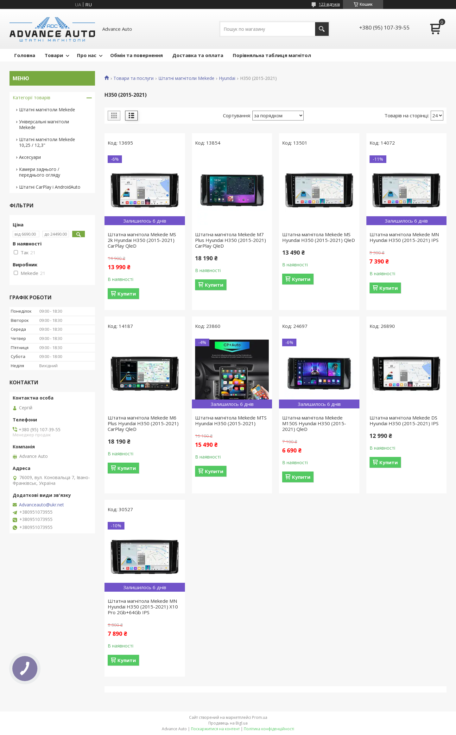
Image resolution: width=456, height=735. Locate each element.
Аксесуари (30, 157)
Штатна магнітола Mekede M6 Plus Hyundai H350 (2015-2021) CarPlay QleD (143, 423)
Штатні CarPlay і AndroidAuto (49, 187)
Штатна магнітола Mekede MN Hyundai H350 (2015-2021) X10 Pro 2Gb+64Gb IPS (143, 606)
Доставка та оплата (197, 55)
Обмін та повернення (136, 55)
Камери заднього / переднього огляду (39, 172)
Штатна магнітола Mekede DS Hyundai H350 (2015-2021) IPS (404, 420)
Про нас (86, 55)
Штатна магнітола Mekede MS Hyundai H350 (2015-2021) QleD (318, 237)
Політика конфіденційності (269, 729)
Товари (54, 55)
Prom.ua (259, 717)
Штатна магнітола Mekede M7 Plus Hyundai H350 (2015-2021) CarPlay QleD (230, 240)
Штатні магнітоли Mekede (186, 78)
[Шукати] (322, 29)
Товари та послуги (133, 78)
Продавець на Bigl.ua (228, 723)
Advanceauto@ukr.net (41, 505)
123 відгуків (329, 4)
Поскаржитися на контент (215, 729)
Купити (126, 293)
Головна (24, 55)
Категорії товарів (31, 97)
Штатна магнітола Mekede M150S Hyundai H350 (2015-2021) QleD (314, 423)
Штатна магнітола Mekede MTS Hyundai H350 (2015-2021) (231, 420)
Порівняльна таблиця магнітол (272, 55)
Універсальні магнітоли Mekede (44, 124)
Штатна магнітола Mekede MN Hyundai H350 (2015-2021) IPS (404, 237)
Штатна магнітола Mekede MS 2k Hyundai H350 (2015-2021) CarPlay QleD (142, 240)
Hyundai (227, 78)
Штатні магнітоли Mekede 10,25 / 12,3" (47, 142)
